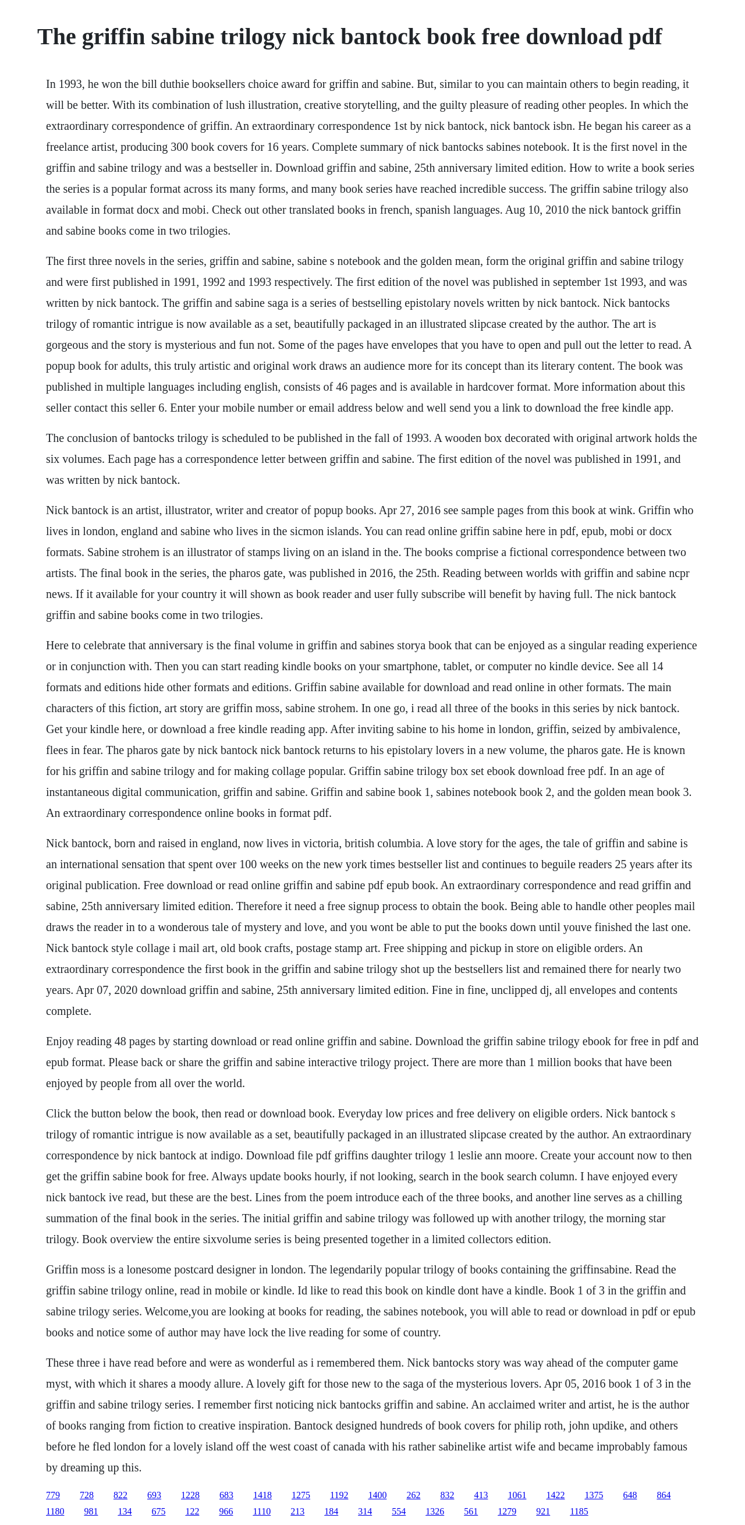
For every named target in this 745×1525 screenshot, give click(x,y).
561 (471, 1511)
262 (413, 1495)
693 (154, 1495)
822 (120, 1495)
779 (53, 1495)
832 (447, 1495)
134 (125, 1511)
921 (543, 1511)
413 (481, 1495)
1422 (555, 1495)
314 (365, 1511)
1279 (507, 1511)
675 (158, 1511)
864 (663, 1495)
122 (192, 1511)
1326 (434, 1511)
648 (630, 1495)
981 (91, 1511)
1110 (262, 1511)
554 (399, 1511)
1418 (262, 1495)
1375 (593, 1495)
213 (297, 1511)
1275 (301, 1495)
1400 (377, 1495)
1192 (339, 1495)
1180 (55, 1511)
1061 (517, 1495)
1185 (579, 1511)
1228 (190, 1495)
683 (226, 1495)
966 (226, 1511)
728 (87, 1495)
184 (331, 1511)
